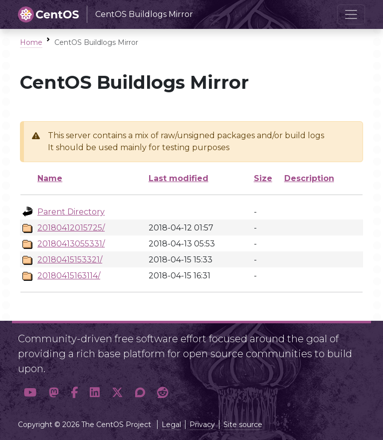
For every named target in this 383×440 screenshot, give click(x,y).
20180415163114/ (68, 275)
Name (49, 178)
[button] (30, 393)
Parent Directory (71, 212)
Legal (171, 424)
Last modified (178, 178)
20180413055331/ (71, 243)
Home (31, 42)
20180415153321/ (69, 259)
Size (263, 178)
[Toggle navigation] (351, 14)
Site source (242, 424)
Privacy (202, 424)
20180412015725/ (71, 227)
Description (309, 178)
